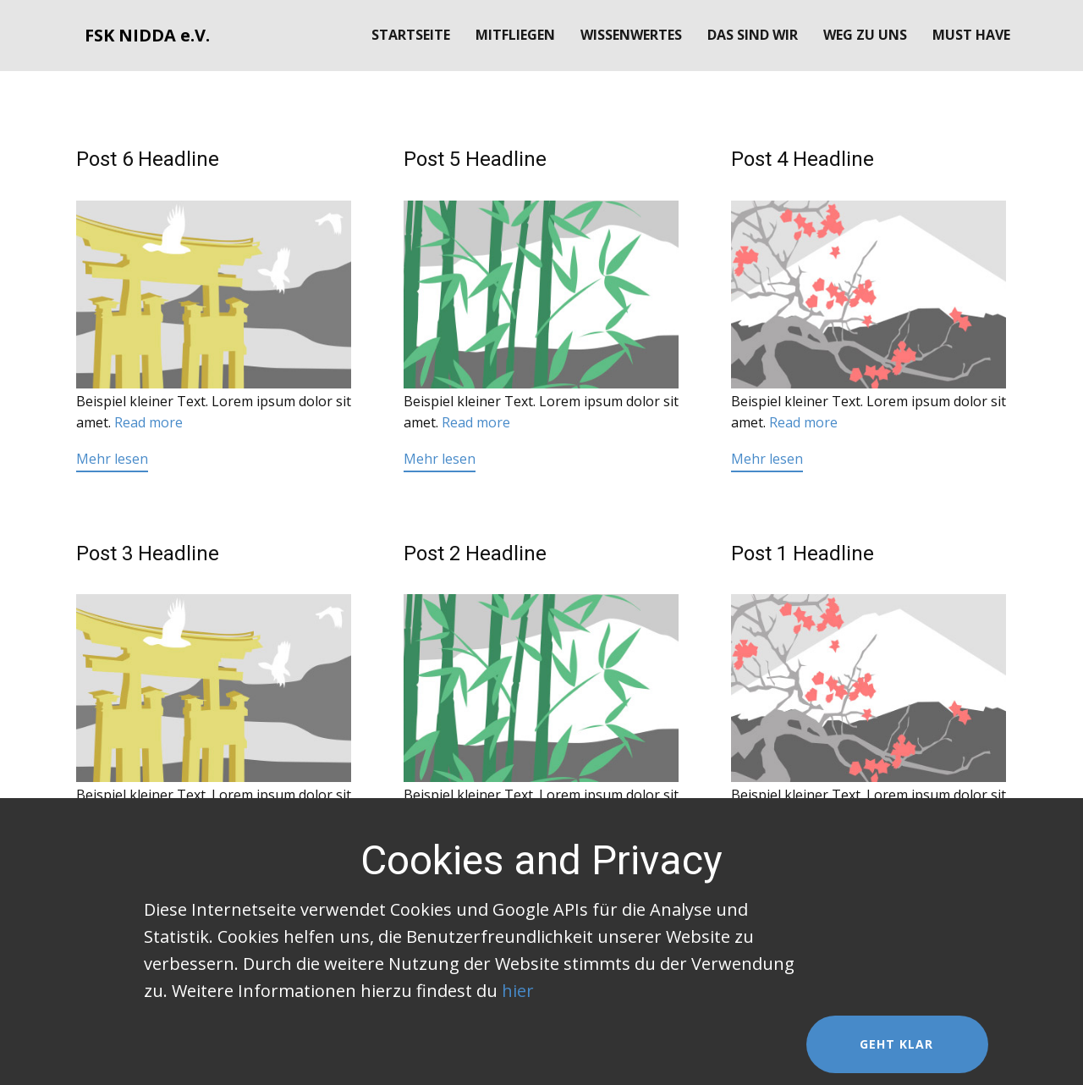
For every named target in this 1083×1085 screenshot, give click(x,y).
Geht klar (896, 1044)
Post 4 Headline (802, 159)
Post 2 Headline (475, 553)
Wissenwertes (631, 34)
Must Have (971, 34)
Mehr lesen (112, 458)
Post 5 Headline (475, 159)
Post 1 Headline (802, 553)
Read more (148, 422)
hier (518, 990)
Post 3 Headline (147, 553)
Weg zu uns (865, 34)
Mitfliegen (515, 34)
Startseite (410, 34)
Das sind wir (752, 34)
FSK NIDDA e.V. (147, 35)
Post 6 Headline (147, 159)
